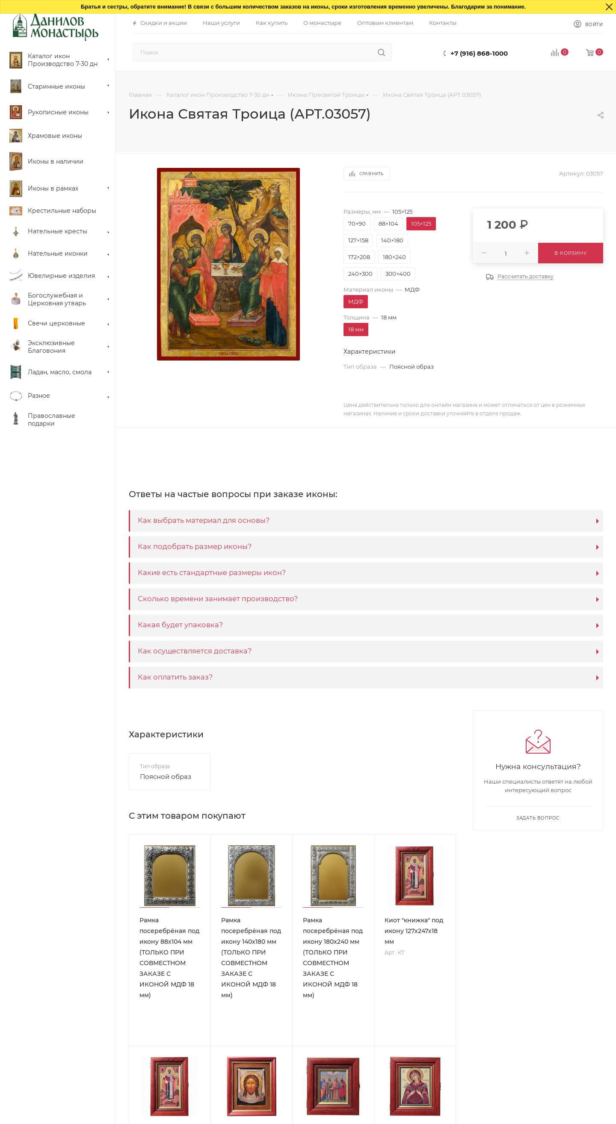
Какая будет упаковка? (180, 624)
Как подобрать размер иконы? (195, 546)
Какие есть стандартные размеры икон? (212, 572)
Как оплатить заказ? (175, 677)
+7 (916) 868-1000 (479, 53)
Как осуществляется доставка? (195, 651)
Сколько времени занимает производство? (218, 598)
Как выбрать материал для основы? (204, 520)
